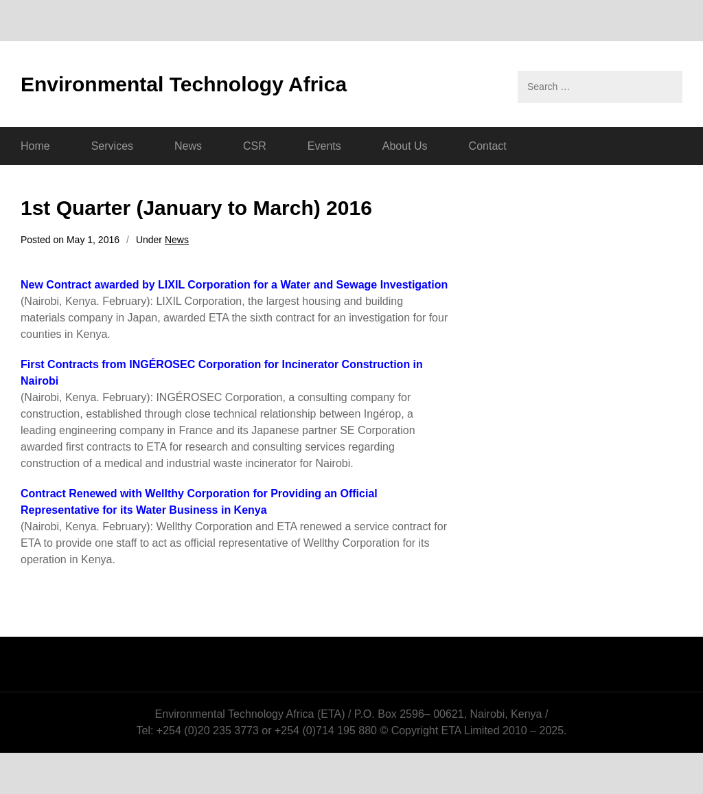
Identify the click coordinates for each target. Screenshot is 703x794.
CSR (254, 146)
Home (35, 146)
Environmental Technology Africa (184, 84)
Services (112, 146)
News (188, 146)
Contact (488, 146)
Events (324, 146)
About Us (405, 146)
